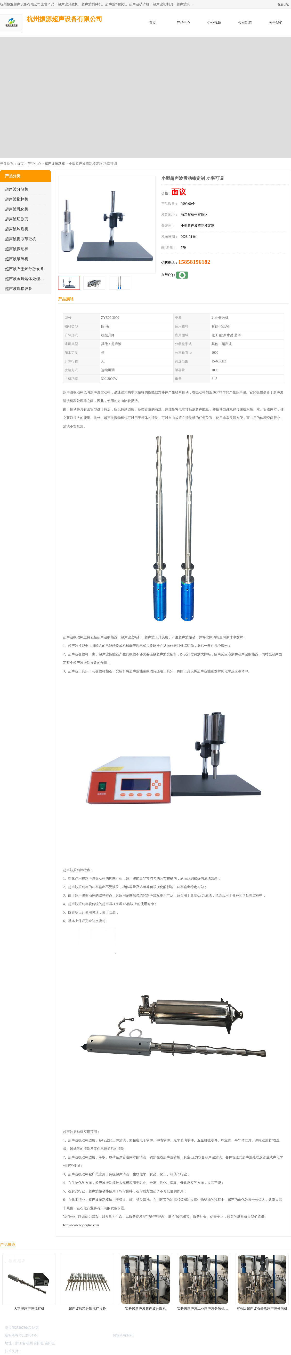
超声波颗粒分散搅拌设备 (87, 1308)
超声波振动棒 (55, 164)
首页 (152, 22)
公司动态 (245, 22)
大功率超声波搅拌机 (29, 1308)
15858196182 (194, 262)
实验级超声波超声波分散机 (145, 1308)
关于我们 (276, 22)
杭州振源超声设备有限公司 (91, 1335)
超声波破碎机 (16, 259)
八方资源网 (31, 1351)
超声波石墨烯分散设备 (24, 269)
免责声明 (47, 1351)
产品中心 (183, 22)
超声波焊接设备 (18, 289)
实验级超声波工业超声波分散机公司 (204, 1308)
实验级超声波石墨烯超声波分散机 (261, 1308)
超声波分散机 (16, 189)
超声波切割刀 (16, 219)
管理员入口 (63, 1351)
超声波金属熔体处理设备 (26, 279)
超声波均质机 (16, 229)
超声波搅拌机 (16, 199)
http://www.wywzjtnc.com (81, 1225)
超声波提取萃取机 (20, 239)
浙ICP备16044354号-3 (54, 1335)
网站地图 (79, 1351)
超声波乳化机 (16, 209)
